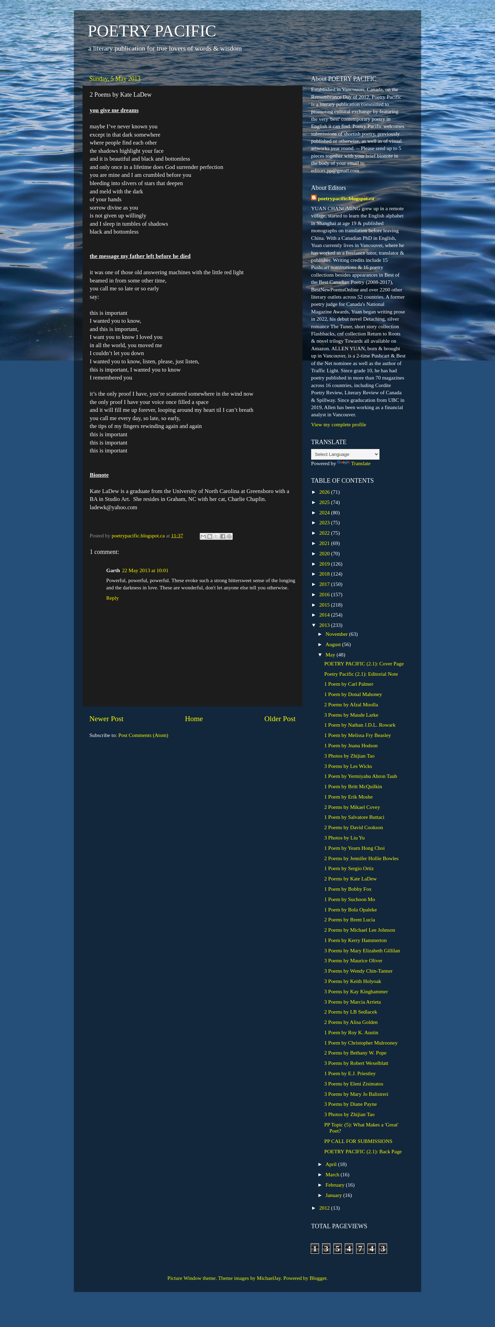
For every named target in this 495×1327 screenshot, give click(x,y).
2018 (325, 574)
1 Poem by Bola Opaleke (350, 909)
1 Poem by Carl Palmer (348, 684)
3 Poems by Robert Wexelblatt (356, 1063)
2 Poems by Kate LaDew (350, 878)
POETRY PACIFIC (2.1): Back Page (363, 1151)
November (337, 634)
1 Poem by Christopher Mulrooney (360, 1043)
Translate (353, 463)
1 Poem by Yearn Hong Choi (354, 848)
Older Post (280, 719)
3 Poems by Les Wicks (348, 766)
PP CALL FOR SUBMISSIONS (358, 1141)
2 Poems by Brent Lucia (349, 919)
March (333, 1174)
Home (194, 719)
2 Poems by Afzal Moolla (351, 704)
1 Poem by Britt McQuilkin (353, 786)
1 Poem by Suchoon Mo (349, 899)
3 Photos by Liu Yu (344, 838)
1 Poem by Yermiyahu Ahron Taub (360, 776)
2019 (325, 564)
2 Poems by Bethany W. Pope (355, 1053)
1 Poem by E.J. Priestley (350, 1073)
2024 (325, 512)
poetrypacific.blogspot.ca (346, 198)
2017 (325, 584)
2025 (325, 502)
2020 (325, 553)
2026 (325, 492)
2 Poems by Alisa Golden (351, 1022)
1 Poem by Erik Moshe (348, 797)
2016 (325, 594)
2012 (325, 1208)
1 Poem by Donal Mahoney (353, 694)
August (334, 644)
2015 (325, 605)
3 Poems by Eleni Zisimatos (353, 1084)
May (331, 654)
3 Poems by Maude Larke (351, 715)
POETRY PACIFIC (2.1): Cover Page (364, 663)
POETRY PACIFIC (152, 31)
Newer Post (106, 719)
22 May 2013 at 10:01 (145, 570)
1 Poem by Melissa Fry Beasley (357, 735)
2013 (325, 625)
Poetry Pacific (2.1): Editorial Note (361, 674)
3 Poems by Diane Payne (350, 1104)
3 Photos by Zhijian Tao (349, 756)
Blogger (318, 1278)
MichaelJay (269, 1278)
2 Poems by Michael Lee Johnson (359, 930)
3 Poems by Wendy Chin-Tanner (358, 971)
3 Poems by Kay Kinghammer (356, 991)
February (336, 1185)
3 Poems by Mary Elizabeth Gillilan (362, 950)
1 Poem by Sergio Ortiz (349, 868)
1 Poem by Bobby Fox (348, 889)
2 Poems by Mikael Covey (352, 807)
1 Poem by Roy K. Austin (351, 1032)
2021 (325, 543)
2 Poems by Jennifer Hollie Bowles (361, 858)
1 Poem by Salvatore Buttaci (354, 817)
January (334, 1195)
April (332, 1164)
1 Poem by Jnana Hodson (351, 745)
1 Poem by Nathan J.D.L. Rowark (359, 725)
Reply (112, 598)
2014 (325, 615)
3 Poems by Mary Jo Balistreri (356, 1094)
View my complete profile (338, 424)
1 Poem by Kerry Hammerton (355, 940)
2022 (325, 533)
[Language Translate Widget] (345, 454)
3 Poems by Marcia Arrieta (352, 1002)
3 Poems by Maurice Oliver (353, 960)
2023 (325, 522)
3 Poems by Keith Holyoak (352, 981)
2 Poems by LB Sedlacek (350, 1012)
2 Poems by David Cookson (353, 827)
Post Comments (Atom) (143, 735)
